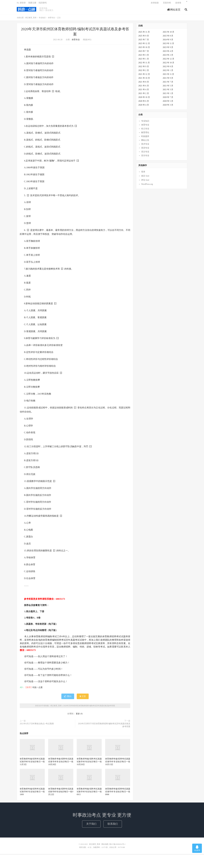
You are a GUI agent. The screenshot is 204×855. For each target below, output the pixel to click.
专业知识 (42, 19)
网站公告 (145, 141)
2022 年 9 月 (143, 68)
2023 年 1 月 (143, 60)
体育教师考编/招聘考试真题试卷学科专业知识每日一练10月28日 (60, 763)
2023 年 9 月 (168, 48)
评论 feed (145, 181)
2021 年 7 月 (168, 83)
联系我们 (113, 825)
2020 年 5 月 (168, 102)
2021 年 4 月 (143, 91)
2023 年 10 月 (144, 48)
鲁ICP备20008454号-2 (117, 845)
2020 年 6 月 (143, 102)
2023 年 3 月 (143, 56)
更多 (78, 715)
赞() (67, 697)
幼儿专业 (145, 130)
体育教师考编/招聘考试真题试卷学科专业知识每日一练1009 (32, 793)
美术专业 (145, 145)
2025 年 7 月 (143, 41)
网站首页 (174, 10)
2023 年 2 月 (168, 56)
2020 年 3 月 (168, 106)
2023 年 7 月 (143, 52)
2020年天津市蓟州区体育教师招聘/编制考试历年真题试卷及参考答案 (89, 707)
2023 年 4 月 (168, 52)
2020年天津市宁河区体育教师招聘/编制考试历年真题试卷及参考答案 (104, 726)
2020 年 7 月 (168, 98)
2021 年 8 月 (143, 83)
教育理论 (145, 134)
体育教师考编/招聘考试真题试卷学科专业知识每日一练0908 (117, 793)
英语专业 (145, 149)
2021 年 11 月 (168, 75)
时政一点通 (37, 688)
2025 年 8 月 (168, 37)
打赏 (83, 697)
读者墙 (178, 4)
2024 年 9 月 (168, 41)
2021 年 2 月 (143, 94)
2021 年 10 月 (144, 79)
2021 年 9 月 (168, 79)
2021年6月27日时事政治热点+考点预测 (37, 725)
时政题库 (145, 137)
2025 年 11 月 (144, 33)
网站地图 (104, 845)
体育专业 (51, 19)
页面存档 (167, 4)
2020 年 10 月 (144, 98)
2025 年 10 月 (168, 33)
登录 (143, 173)
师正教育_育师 (26, 10)
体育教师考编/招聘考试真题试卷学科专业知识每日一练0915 (89, 793)
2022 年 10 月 (168, 64)
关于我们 (91, 825)
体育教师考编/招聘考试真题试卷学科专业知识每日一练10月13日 (117, 763)
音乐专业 (145, 157)
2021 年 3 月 (168, 91)
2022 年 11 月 (144, 64)
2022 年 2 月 (143, 71)
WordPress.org (147, 185)
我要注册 (32, 4)
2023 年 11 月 (168, 45)
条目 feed (145, 177)
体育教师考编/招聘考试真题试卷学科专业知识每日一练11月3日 (32, 763)
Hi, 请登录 (21, 4)
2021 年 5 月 (168, 87)
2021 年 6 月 (143, 87)
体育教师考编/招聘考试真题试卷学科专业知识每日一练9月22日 (60, 793)
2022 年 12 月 (168, 60)
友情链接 (155, 4)
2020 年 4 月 (143, 106)
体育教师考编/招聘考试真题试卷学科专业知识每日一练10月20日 (89, 763)
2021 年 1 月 (168, 94)
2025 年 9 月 (143, 37)
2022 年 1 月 (168, 71)
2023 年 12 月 (144, 45)
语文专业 (145, 153)
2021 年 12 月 (144, 75)
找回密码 (43, 4)
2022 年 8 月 (168, 68)
